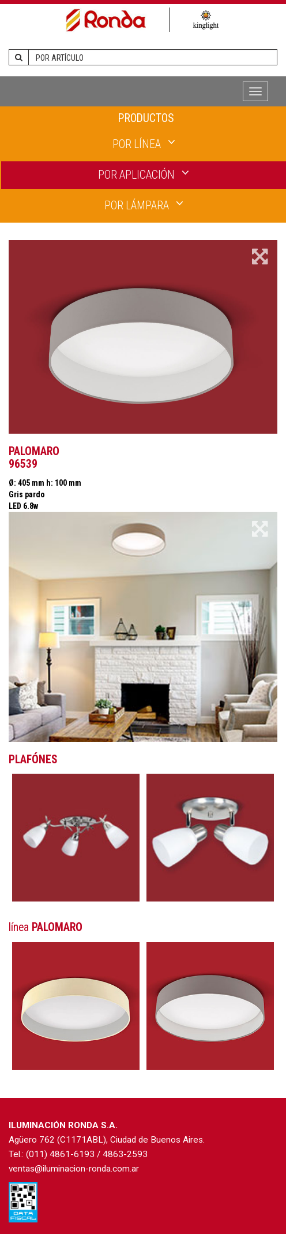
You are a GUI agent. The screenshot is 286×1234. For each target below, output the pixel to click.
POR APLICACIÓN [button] (143, 174)
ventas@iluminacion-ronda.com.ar (74, 1168)
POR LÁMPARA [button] (143, 204)
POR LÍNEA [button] (143, 143)
